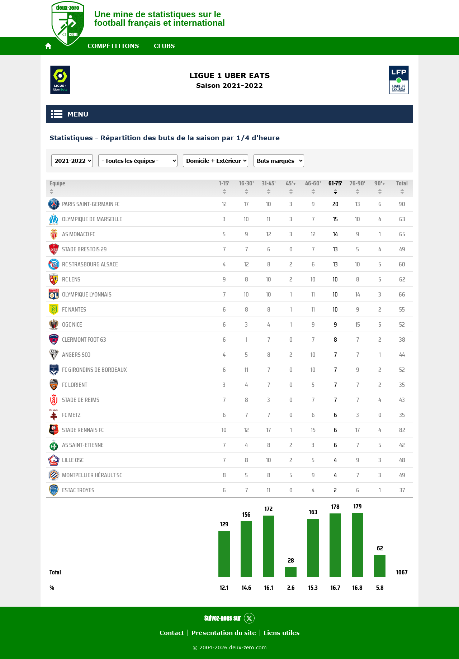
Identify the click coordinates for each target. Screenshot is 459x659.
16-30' (246, 187)
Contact (172, 633)
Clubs (164, 46)
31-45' (268, 187)
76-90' (357, 187)
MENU (56, 114)
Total (402, 187)
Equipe (131, 187)
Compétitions (113, 46)
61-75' (335, 187)
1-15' (224, 187)
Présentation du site (223, 633)
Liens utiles (282, 633)
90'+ (380, 187)
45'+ (291, 187)
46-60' (313, 187)
